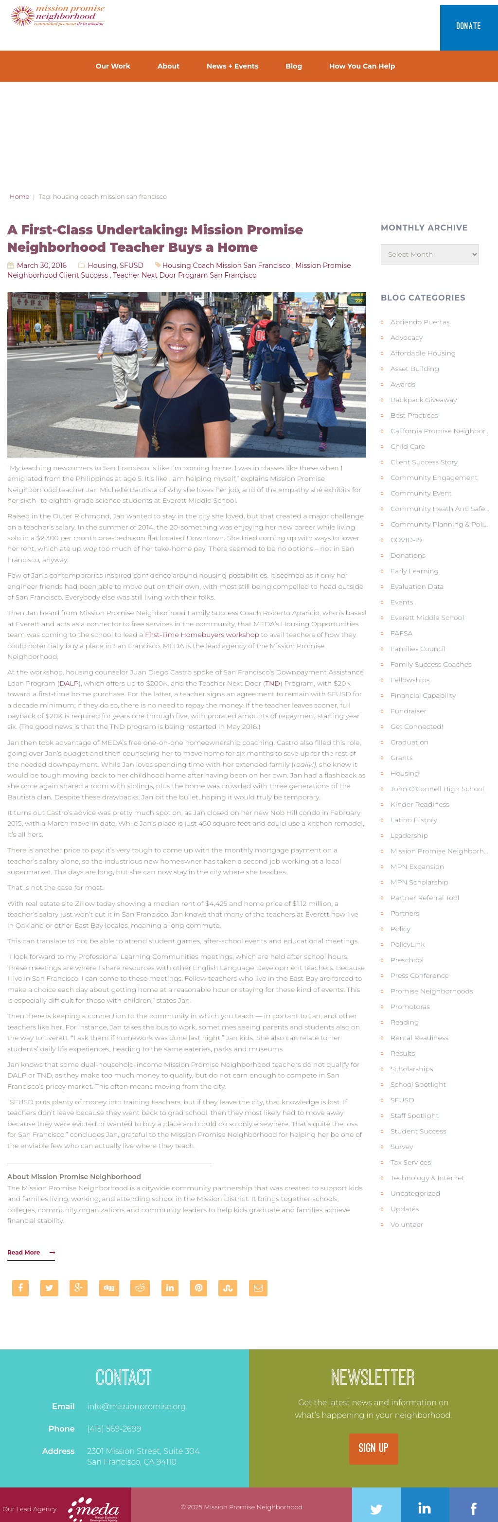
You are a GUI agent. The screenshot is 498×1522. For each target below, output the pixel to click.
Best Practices (414, 415)
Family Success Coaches (431, 664)
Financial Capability (423, 695)
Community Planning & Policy (441, 524)
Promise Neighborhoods (432, 991)
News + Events (232, 66)
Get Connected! (417, 726)
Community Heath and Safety (441, 508)
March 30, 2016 (42, 265)
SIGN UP (374, 1449)
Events (402, 602)
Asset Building (415, 368)
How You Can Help (362, 66)
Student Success (418, 1131)
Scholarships (412, 1068)
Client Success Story (424, 462)
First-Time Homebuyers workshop (202, 634)
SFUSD (131, 265)
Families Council (418, 648)
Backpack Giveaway (424, 399)
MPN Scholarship (419, 882)
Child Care (408, 446)
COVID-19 (406, 539)
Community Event (421, 493)
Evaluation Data (417, 586)
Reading (405, 1022)
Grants (402, 757)
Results (403, 1053)
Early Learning (415, 570)
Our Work (113, 66)
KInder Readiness (420, 804)
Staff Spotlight (415, 1115)
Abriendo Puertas (420, 322)
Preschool (407, 960)
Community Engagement (434, 477)
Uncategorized (415, 1193)
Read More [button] (31, 1252)
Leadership (409, 835)
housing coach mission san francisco (226, 265)
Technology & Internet (427, 1177)
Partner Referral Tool (425, 897)
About (168, 66)
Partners (405, 913)
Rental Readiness (419, 1037)
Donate (469, 27)
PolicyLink (408, 944)
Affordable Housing (423, 353)
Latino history (414, 819)
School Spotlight (418, 1084)
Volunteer (407, 1224)
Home (19, 196)
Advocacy (407, 337)
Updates (405, 1208)
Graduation (409, 742)
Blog (293, 66)
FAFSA (401, 633)
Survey (402, 1146)
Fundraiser (409, 711)
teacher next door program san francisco (184, 275)
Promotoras (410, 1006)
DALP (68, 683)
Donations (408, 555)
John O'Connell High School (437, 788)
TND (272, 683)
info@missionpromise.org (136, 1406)
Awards (403, 384)
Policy (400, 928)
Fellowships (410, 679)
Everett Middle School (427, 617)
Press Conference (420, 975)
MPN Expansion (417, 866)
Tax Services (411, 1162)
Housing (102, 265)
